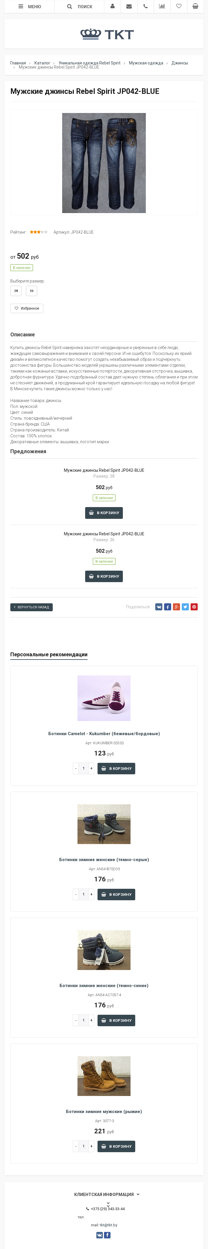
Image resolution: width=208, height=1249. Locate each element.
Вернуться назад (31, 607)
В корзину (104, 513)
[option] (104, 163)
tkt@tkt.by (108, 1225)
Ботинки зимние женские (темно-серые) (104, 859)
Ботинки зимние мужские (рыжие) (104, 1111)
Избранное (27, 308)
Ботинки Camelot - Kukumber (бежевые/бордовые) (104, 733)
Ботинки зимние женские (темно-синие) (104, 985)
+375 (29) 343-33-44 (105, 1209)
